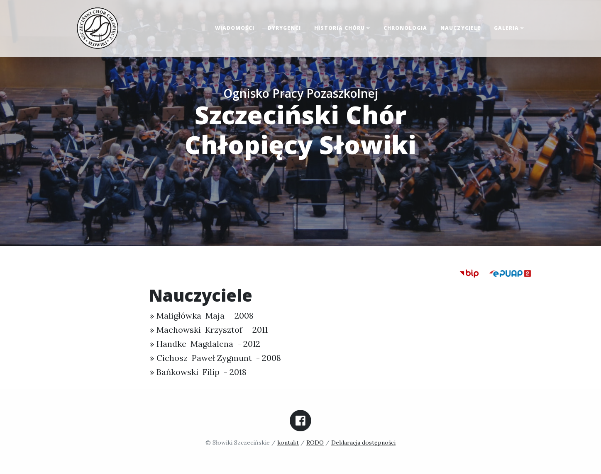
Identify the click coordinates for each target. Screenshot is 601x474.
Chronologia (405, 27)
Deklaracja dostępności (363, 442)
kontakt (288, 442)
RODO (315, 442)
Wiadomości (234, 27)
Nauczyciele (460, 27)
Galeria (509, 27)
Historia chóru (342, 27)
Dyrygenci (284, 27)
